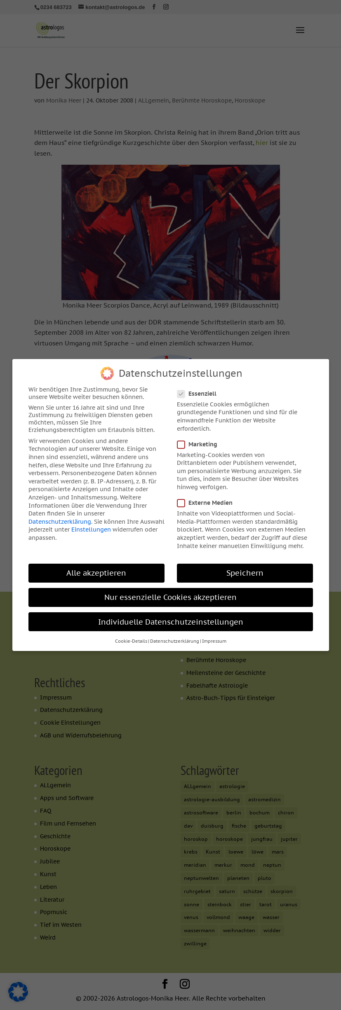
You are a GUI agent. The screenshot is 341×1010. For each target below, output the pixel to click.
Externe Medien (208, 500)
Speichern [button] (244, 570)
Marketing (200, 441)
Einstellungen (91, 526)
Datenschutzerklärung (59, 518)
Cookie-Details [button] (131, 638)
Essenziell (200, 390)
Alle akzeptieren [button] (96, 570)
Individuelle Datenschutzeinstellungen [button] (170, 618)
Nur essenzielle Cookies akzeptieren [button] (170, 594)
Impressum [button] (214, 638)
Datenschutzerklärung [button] (174, 638)
